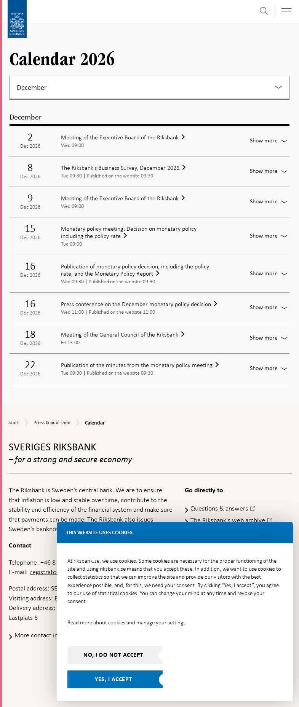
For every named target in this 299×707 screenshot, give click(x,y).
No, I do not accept (113, 655)
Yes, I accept (113, 679)
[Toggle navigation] (286, 11)
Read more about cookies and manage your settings (126, 622)
